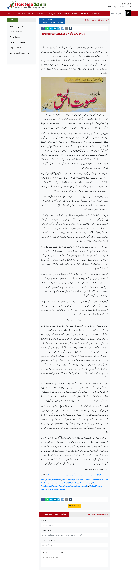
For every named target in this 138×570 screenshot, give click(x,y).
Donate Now (74, 505)
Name (43, 520)
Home (11, 13)
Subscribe (96, 13)
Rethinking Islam (17, 26)
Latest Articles (16, 31)
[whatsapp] (47, 28)
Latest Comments (17, 42)
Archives (40, 13)
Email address (47, 530)
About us (30, 13)
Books (66, 13)
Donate (75, 13)
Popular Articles (16, 47)
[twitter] (51, 28)
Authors (19, 13)
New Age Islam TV (54, 13)
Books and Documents (19, 53)
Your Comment (48, 540)
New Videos (15, 37)
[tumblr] (70, 28)
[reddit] (62, 28)
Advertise (85, 13)
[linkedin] (55, 28)
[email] (66, 28)
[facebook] (43, 28)
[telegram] (58, 28)
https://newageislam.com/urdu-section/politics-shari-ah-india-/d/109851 (73, 474)
